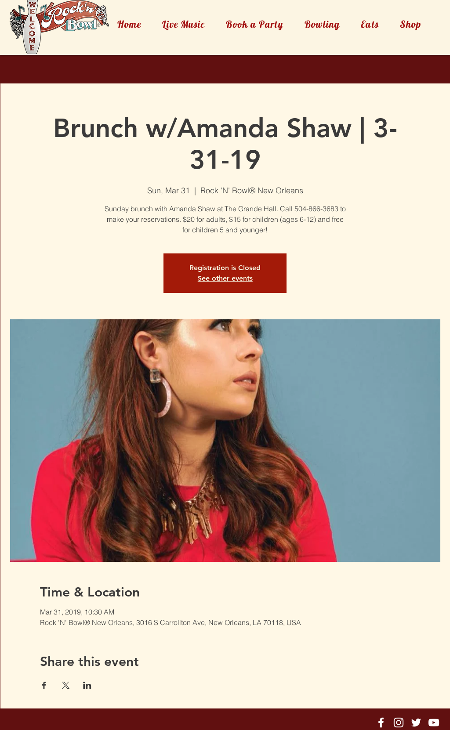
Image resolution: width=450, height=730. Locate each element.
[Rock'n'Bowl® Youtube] (433, 722)
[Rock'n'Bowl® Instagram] (398, 722)
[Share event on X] (66, 685)
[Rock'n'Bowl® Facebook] (381, 722)
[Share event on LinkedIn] (87, 685)
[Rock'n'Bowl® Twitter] (416, 722)
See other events (225, 278)
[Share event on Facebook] (44, 685)
